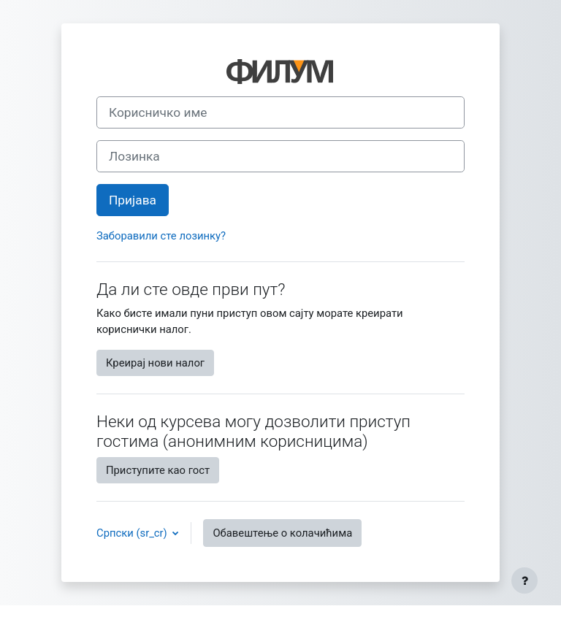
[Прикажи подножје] (524, 580)
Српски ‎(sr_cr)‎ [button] (132, 533)
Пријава (132, 200)
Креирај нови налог (155, 362)
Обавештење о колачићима (282, 533)
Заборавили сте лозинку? (161, 235)
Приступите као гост (158, 470)
